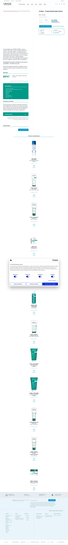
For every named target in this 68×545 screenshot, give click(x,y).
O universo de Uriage (18, 515)
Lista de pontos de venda (57, 515)
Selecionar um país (60, 542)
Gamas (45, 4)
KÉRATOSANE (7, 529)
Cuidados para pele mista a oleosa (13, 11)
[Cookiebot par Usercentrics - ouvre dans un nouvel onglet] (53, 260)
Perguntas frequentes (48, 516)
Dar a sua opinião (23, 129)
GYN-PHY (7, 531)
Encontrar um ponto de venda (58, 26)
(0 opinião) (59, 31)
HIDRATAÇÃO (7, 516)
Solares (40, 4)
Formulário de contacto (48, 515)
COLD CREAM (7, 530)
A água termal (17, 516)
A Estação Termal (17, 517)
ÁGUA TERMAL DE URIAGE (9, 515)
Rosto (28, 4)
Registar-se (52, 500)
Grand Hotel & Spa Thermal (19, 518)
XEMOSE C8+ (7, 518)
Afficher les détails (52, 280)
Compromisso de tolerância (19, 519)
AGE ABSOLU (7, 527)
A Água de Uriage (22, 4)
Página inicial (5, 11)
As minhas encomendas (39, 516)
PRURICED (7, 528)
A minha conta (38, 515)
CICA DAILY (7, 532)
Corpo (32, 4)
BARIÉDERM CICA (8, 519)
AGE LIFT (7, 517)
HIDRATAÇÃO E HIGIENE (9, 520)
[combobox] (57, 4)
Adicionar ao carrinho (45, 26)
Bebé (36, 4)
